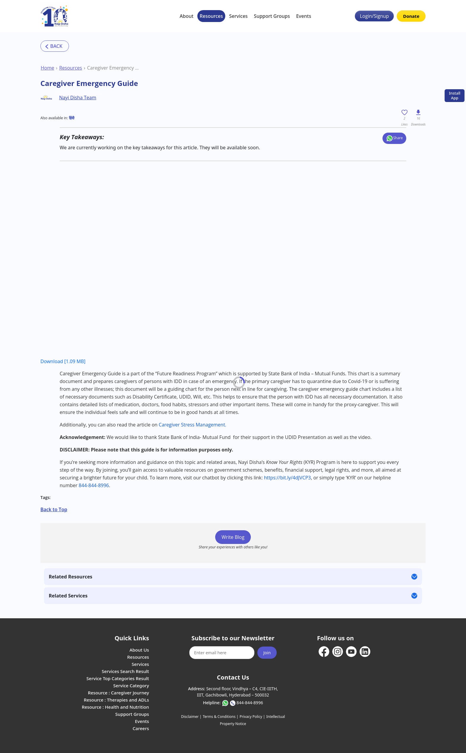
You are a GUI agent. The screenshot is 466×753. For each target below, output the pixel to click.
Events (303, 16)
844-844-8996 (250, 702)
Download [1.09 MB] (63, 361)
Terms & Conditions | (220, 716)
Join (267, 652)
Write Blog (233, 537)
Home (47, 68)
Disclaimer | (191, 716)
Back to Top (53, 509)
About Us (139, 650)
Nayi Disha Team (77, 97)
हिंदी (71, 117)
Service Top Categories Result (117, 678)
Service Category (131, 685)
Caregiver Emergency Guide (113, 68)
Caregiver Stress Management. (193, 424)
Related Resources (70, 576)
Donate (411, 16)
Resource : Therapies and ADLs (116, 700)
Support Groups (272, 16)
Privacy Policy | (252, 716)
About (186, 16)
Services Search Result (125, 671)
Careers (141, 728)
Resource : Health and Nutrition (115, 707)
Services (238, 16)
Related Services (68, 595)
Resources (211, 16)
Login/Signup (374, 16)
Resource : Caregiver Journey (118, 693)
